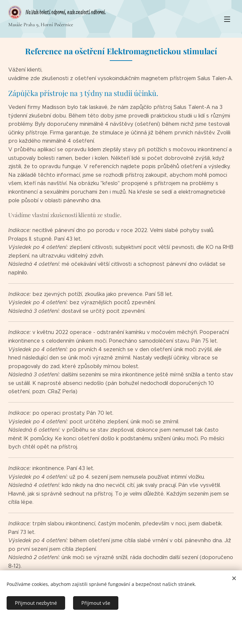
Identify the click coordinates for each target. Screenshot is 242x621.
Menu (227, 19)
